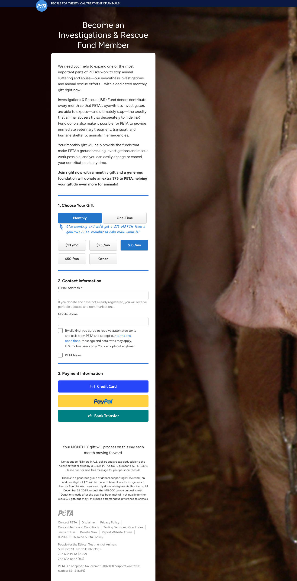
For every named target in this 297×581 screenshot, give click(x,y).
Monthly (80, 218)
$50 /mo (72, 259)
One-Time (125, 218)
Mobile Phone (68, 314)
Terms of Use (66, 532)
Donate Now (88, 532)
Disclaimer (89, 522)
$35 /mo (134, 245)
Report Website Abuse (117, 532)
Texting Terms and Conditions (123, 527)
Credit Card (103, 386)
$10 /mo (71, 245)
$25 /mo (103, 245)
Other (103, 259)
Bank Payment (103, 416)
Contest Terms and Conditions (78, 527)
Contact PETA (67, 522)
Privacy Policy (109, 522)
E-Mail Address (69, 288)
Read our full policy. (90, 537)
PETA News (73, 355)
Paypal (103, 401)
